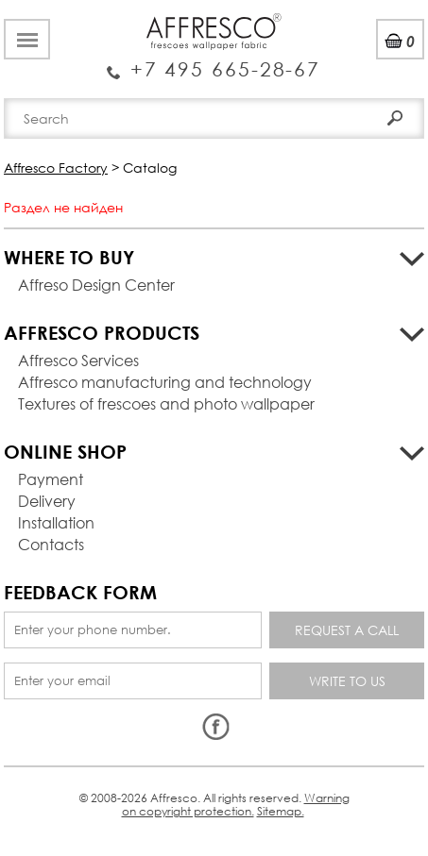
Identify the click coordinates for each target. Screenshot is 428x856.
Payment (50, 479)
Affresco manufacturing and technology (165, 382)
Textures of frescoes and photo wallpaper (166, 403)
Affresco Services (78, 360)
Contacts (51, 544)
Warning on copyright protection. (236, 804)
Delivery (47, 501)
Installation (56, 522)
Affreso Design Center (96, 284)
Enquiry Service (214, 61)
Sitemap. (280, 811)
